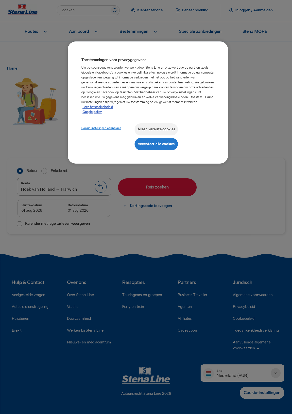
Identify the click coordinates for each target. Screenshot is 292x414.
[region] (148, 102)
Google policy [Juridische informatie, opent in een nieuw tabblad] (92, 112)
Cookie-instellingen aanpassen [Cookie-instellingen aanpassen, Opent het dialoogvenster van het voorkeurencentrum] (101, 128)
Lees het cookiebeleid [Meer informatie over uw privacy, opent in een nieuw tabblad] (98, 107)
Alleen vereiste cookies (156, 129)
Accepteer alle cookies (156, 144)
